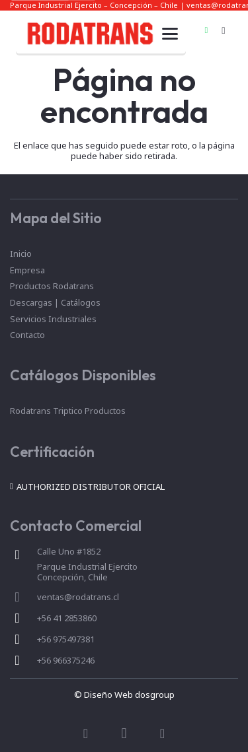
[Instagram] (223, 30)
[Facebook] (86, 733)
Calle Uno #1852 (69, 551)
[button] (170, 34)
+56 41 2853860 (67, 618)
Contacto (27, 335)
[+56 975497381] (23, 639)
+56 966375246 (66, 660)
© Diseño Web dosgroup (124, 695)
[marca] (89, 33)
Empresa (27, 270)
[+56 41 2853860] (23, 618)
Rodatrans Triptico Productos (68, 411)
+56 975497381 (66, 639)
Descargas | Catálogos (55, 302)
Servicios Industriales (53, 319)
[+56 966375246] (23, 660)
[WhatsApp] (206, 30)
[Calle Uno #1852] (23, 554)
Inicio (21, 253)
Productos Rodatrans (52, 286)
